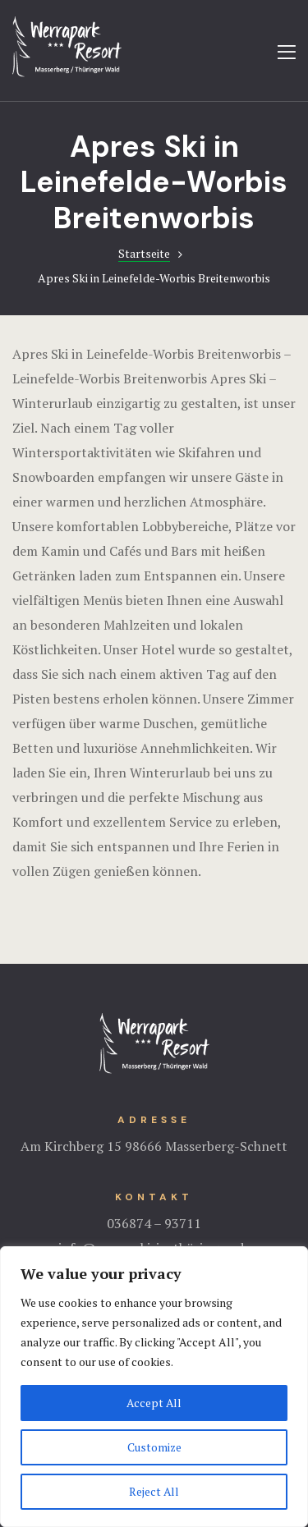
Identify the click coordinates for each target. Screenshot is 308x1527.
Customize (154, 1447)
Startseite (144, 253)
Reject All (154, 1491)
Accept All (154, 1402)
